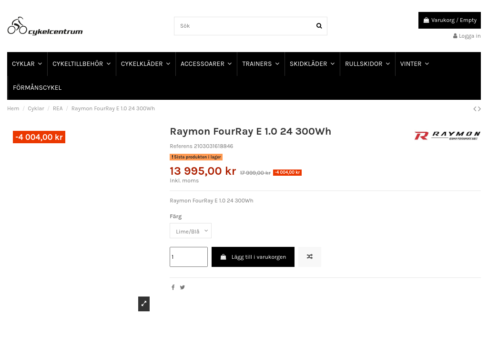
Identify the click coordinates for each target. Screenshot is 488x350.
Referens (181, 146)
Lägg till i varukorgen (253, 257)
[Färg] (191, 230)
